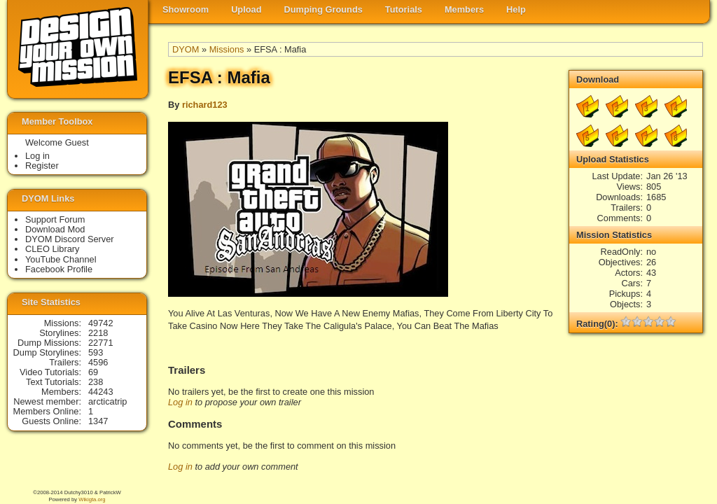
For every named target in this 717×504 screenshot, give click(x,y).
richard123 (205, 104)
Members (464, 9)
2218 (98, 333)
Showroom (185, 9)
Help (516, 9)
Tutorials (403, 9)
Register (42, 165)
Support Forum (55, 219)
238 (95, 382)
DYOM (185, 49)
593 (95, 352)
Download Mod (55, 229)
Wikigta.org (91, 499)
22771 (100, 342)
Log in (180, 402)
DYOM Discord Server (69, 239)
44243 (100, 391)
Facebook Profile (58, 269)
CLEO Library (52, 249)
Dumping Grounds (323, 9)
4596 (98, 362)
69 (93, 372)
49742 (100, 323)
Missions (226, 49)
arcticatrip (107, 401)
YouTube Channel (61, 259)
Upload (246, 9)
